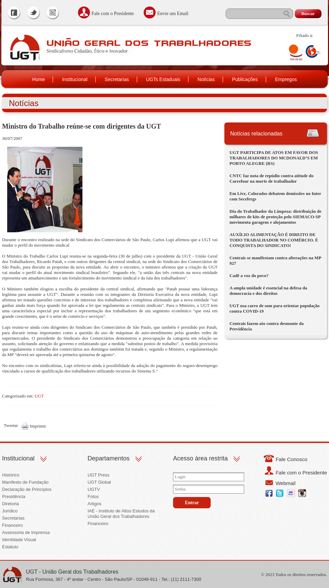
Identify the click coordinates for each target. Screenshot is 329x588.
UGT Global (99, 482)
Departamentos (109, 458)
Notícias (206, 79)
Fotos (93, 496)
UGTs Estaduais (163, 79)
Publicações (245, 79)
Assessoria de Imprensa (26, 532)
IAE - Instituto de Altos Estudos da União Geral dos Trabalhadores (121, 513)
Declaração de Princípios (27, 489)
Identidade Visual (19, 539)
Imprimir (38, 426)
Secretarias (117, 79)
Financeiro (12, 525)
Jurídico (10, 510)
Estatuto (10, 546)
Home (38, 79)
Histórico (10, 475)
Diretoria (10, 503)
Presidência (13, 496)
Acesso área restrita (200, 458)
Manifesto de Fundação (25, 482)
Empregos (286, 79)
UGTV (94, 489)
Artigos (94, 503)
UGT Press (98, 475)
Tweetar (11, 425)
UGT (39, 395)
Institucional (75, 79)
